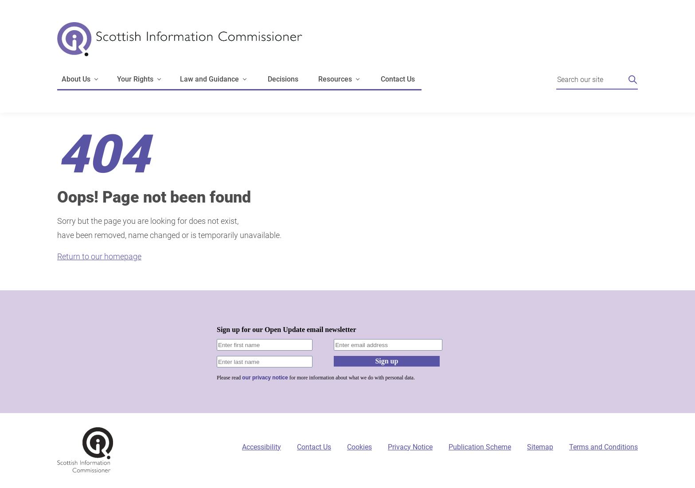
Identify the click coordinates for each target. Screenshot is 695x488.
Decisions (283, 79)
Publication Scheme (480, 447)
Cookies (359, 447)
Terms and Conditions (603, 447)
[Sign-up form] (347, 351)
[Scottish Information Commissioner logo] (179, 45)
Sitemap (540, 447)
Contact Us (398, 79)
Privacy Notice (410, 447)
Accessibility (261, 447)
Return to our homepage (99, 256)
